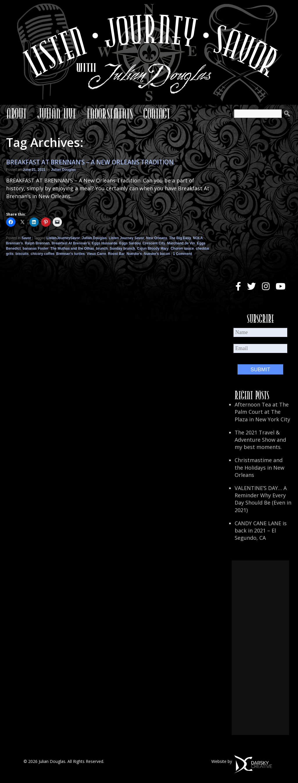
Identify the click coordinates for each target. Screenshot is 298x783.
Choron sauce (182, 248)
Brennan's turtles (70, 254)
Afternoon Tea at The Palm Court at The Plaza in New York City (262, 411)
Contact (156, 113)
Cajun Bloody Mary (153, 248)
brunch (102, 248)
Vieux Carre (96, 254)
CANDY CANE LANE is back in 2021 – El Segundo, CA (261, 530)
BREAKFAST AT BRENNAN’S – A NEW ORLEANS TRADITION (90, 162)
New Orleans (156, 238)
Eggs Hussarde (104, 243)
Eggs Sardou (130, 243)
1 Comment (182, 254)
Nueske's (134, 254)
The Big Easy (180, 238)
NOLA (198, 238)
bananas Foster (36, 248)
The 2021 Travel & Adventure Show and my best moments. (260, 439)
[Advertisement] (260, 647)
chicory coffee (42, 254)
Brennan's (14, 243)
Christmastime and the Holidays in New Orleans (259, 467)
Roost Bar (116, 254)
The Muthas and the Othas (72, 248)
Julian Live (56, 113)
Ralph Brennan (37, 243)
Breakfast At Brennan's (70, 243)
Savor (26, 238)
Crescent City (154, 243)
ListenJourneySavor (63, 238)
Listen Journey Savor (126, 238)
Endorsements (110, 113)
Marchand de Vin (181, 243)
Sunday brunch (122, 248)
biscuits (21, 254)
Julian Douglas (63, 170)
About (16, 113)
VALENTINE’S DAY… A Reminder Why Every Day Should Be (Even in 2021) (263, 499)
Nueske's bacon (157, 254)
